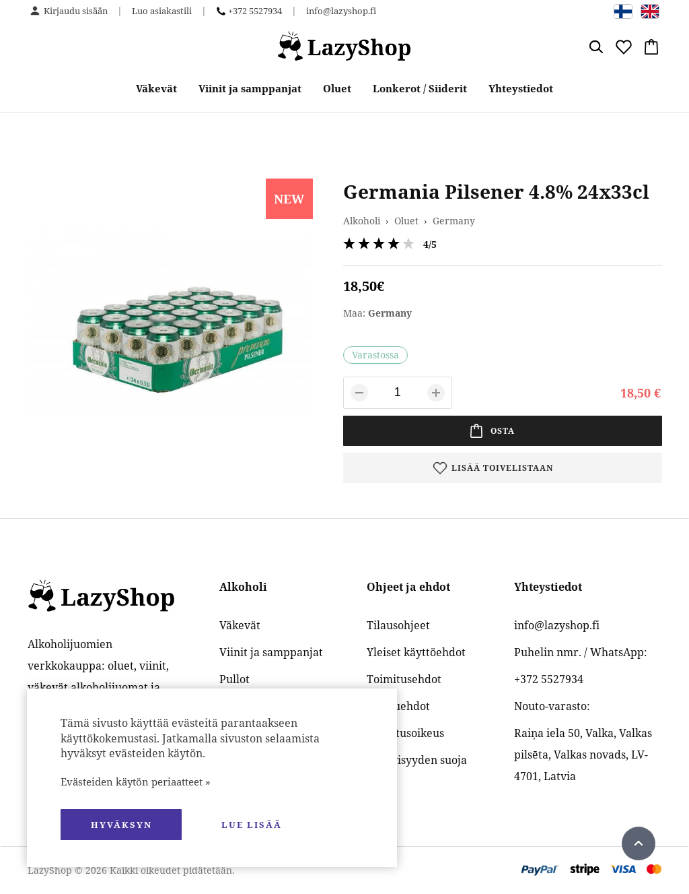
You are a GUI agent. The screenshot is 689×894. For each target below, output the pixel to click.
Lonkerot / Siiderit (420, 88)
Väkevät (156, 88)
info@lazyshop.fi (341, 11)
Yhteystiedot (520, 88)
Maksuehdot (398, 706)
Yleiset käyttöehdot (416, 652)
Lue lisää (251, 825)
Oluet (337, 88)
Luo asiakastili (162, 11)
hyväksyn (121, 825)
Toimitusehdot (404, 679)
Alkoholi (361, 220)
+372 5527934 (255, 11)
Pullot (234, 679)
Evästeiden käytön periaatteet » (136, 781)
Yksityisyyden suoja (417, 760)
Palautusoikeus (405, 733)
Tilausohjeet (398, 625)
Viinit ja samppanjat (249, 88)
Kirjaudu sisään (76, 11)
